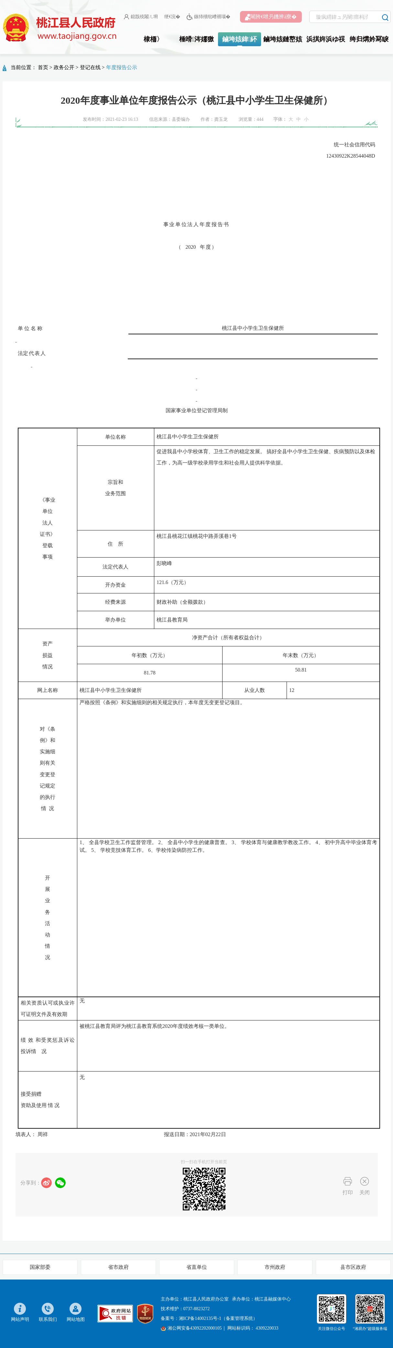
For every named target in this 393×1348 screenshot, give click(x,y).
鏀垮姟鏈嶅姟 (282, 39)
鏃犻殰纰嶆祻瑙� (208, 17)
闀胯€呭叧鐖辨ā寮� (271, 17)
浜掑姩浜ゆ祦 (325, 39)
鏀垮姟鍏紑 (239, 39)
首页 (43, 67)
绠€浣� (172, 16)
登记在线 (90, 67)
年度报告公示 (121, 67)
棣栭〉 (153, 39)
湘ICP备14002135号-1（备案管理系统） (218, 1318)
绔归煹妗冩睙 (369, 39)
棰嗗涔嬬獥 (196, 39)
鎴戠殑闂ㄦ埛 (141, 16)
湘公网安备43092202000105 (191, 1328)
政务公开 (64, 67)
